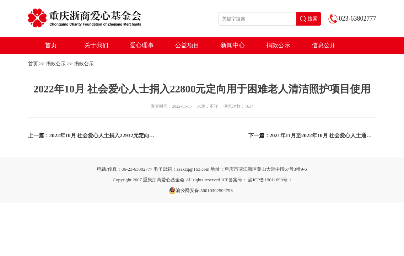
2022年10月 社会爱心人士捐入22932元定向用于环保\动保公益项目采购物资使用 (142, 135)
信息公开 (324, 45)
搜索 (309, 19)
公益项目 (187, 45)
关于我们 (96, 45)
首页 (51, 45)
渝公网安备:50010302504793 (201, 190)
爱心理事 (142, 45)
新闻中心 (233, 45)
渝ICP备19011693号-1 (269, 179)
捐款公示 (278, 45)
